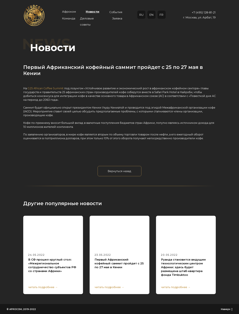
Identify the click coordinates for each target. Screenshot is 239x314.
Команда (68, 18)
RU (141, 14)
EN (151, 14)
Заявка (117, 18)
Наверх (226, 309)
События (115, 12)
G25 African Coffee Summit (46, 88)
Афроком (69, 11)
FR (161, 14)
